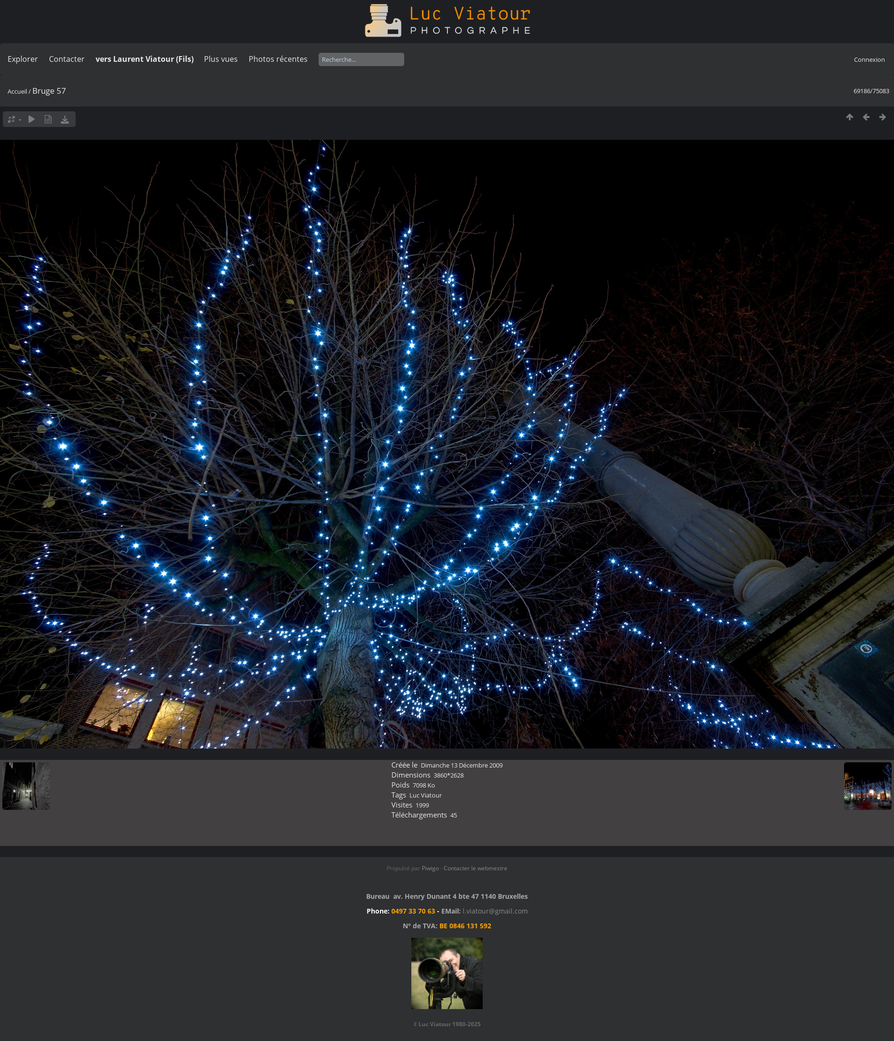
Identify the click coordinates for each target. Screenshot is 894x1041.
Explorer (23, 59)
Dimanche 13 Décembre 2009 (462, 765)
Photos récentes (278, 59)
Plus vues (221, 59)
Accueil (17, 91)
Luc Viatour (425, 795)
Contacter (67, 59)
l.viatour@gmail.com (495, 910)
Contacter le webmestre (475, 868)
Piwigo (430, 868)
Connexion (869, 59)
